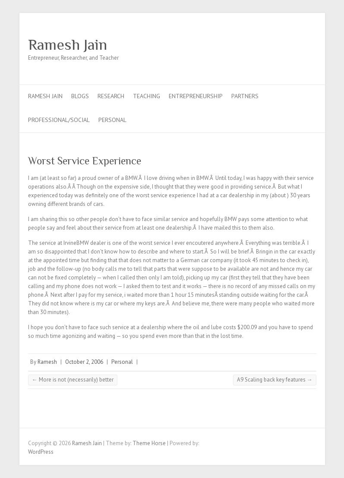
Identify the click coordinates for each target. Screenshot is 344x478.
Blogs (80, 96)
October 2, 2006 (84, 362)
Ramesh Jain (67, 44)
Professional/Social (59, 120)
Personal (112, 120)
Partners (245, 96)
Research (111, 96)
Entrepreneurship (196, 96)
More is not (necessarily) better (73, 379)
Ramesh (47, 362)
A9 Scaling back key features (274, 379)
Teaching (146, 96)
